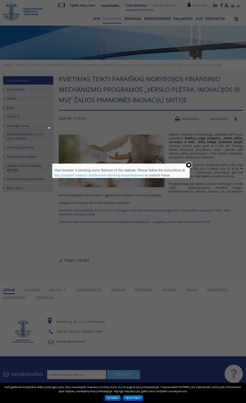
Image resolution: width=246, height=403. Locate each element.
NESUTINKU (133, 398)
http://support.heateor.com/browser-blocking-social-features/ (99, 175)
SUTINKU (112, 398)
